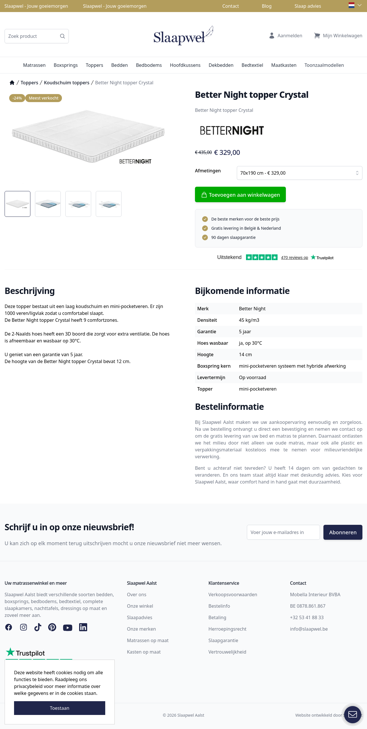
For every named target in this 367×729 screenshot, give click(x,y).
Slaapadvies (139, 617)
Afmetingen (208, 170)
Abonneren (343, 532)
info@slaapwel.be (309, 629)
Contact (230, 6)
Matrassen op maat (148, 640)
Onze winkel (140, 606)
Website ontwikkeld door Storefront (328, 715)
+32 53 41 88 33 (307, 617)
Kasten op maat (144, 652)
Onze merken (141, 629)
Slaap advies (307, 6)
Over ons (137, 594)
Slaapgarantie (223, 640)
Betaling (217, 617)
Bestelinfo (219, 606)
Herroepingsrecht (227, 629)
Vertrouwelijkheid (227, 652)
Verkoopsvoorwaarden (232, 594)
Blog (267, 6)
